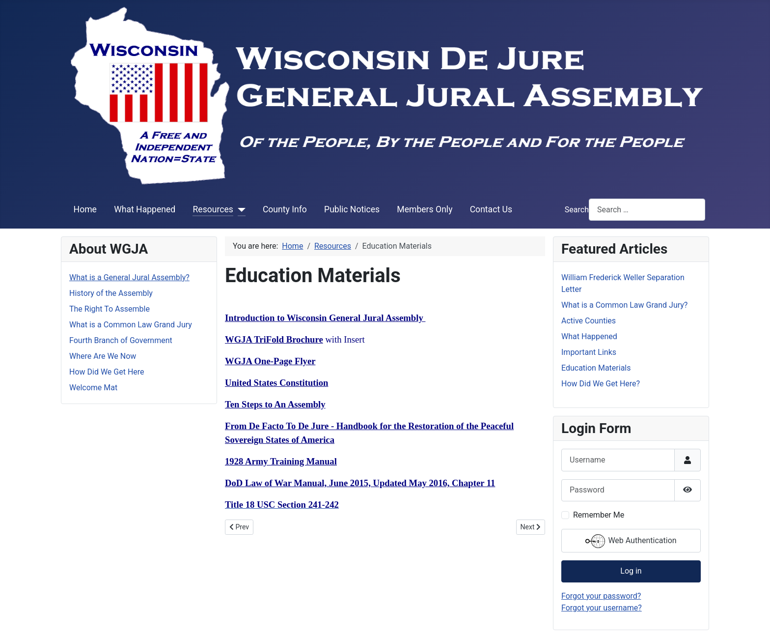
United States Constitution (276, 382)
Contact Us (491, 209)
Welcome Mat (93, 387)
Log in (630, 571)
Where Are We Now (102, 356)
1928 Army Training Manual (281, 461)
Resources (212, 209)
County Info (285, 209)
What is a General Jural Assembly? (129, 277)
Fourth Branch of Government (120, 340)
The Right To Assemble (109, 309)
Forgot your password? (601, 596)
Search (577, 209)
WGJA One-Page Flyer (270, 361)
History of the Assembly (111, 293)
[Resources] (239, 209)
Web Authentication (630, 541)
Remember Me (598, 515)
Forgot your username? (601, 607)
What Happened (144, 209)
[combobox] (647, 210)
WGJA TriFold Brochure (274, 339)
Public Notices (352, 209)
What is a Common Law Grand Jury (130, 324)
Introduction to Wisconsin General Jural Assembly (325, 318)
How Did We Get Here (106, 372)
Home (85, 209)
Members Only (424, 209)
